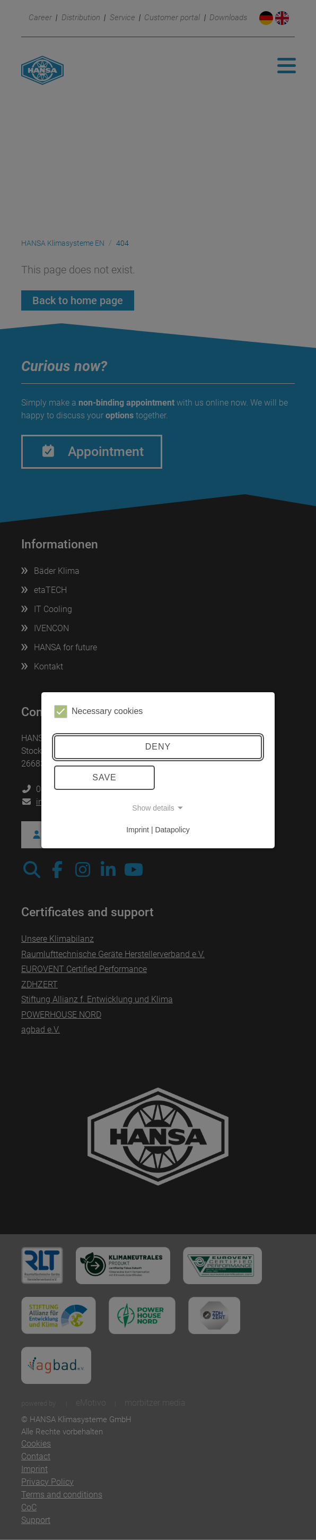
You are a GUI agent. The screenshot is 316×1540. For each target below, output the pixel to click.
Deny (158, 746)
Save (104, 777)
